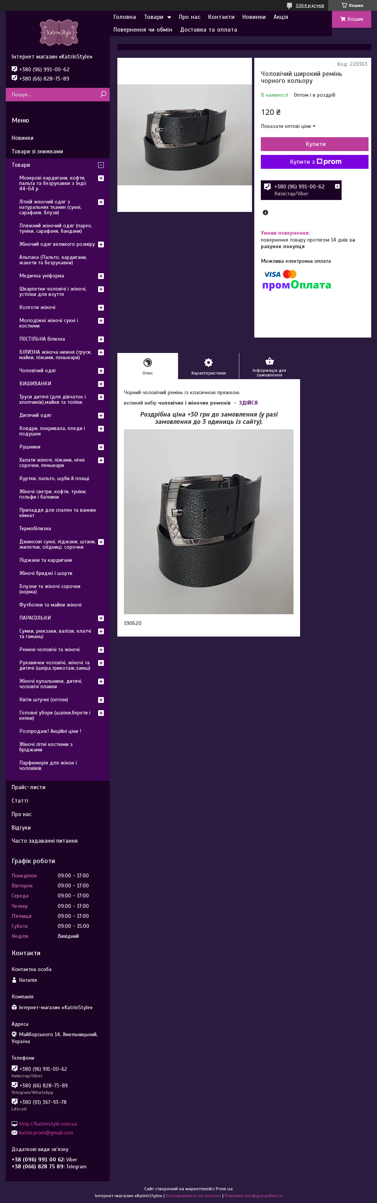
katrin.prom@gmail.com (46, 1132)
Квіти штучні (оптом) (43, 699)
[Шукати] (103, 94)
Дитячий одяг (35, 415)
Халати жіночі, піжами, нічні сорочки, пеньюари (52, 463)
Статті (20, 800)
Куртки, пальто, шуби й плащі (54, 478)
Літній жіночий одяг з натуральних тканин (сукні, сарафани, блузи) (50, 207)
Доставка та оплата (208, 30)
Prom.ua (224, 1188)
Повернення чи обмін (142, 30)
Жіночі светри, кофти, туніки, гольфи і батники (53, 494)
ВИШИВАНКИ (35, 383)
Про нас (189, 17)
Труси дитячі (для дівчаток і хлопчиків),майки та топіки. (52, 399)
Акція (281, 17)
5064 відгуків (310, 5)
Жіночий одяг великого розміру (57, 244)
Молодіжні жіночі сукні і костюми (48, 323)
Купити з (316, 162)
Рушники (29, 447)
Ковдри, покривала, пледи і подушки (52, 431)
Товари (153, 17)
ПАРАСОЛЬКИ (35, 618)
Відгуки (21, 827)
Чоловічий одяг (37, 370)
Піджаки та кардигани (45, 560)
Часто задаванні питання (45, 840)
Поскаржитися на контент (193, 1195)
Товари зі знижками (37, 151)
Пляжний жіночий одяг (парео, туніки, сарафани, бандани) (55, 228)
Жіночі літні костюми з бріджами (46, 747)
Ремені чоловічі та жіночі (49, 649)
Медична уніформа (41, 275)
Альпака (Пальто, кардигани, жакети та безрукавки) (53, 260)
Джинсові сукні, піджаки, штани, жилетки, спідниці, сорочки (57, 544)
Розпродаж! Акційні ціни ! (50, 731)
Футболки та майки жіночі (50, 605)
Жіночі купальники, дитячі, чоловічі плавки (50, 684)
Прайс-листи (28, 787)
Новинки (254, 17)
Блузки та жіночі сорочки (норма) (49, 589)
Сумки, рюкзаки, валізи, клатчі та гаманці (55, 634)
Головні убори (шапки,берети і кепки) (54, 715)
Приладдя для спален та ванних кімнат (57, 513)
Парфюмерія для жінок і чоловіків (48, 765)
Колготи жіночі (37, 307)
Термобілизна (35, 528)
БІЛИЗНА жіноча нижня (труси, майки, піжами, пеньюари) (55, 355)
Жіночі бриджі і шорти (45, 573)
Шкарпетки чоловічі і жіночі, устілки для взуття (53, 291)
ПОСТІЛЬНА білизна (42, 339)
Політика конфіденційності (253, 1195)
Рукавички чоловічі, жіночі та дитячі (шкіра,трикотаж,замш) (54, 665)
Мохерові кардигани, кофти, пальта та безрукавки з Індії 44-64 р (53, 183)
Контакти (221, 17)
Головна (124, 17)
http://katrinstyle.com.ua (48, 1123)
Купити (316, 144)
